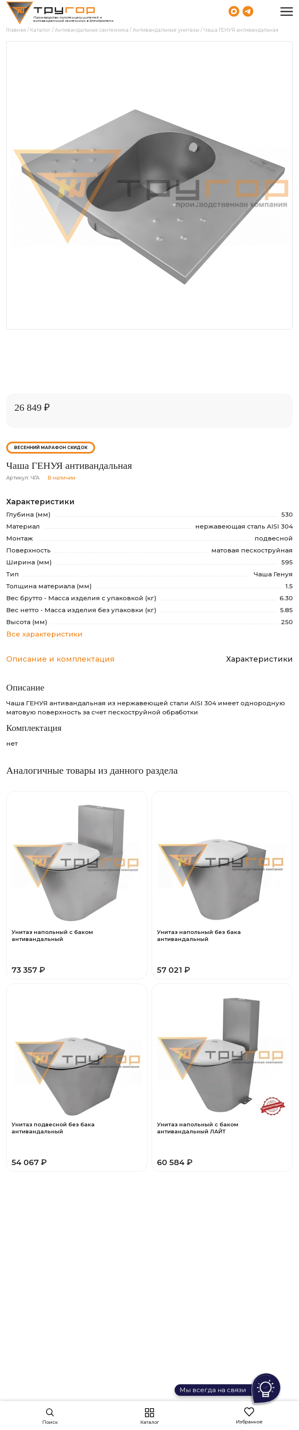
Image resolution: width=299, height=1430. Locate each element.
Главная (16, 30)
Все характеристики (44, 634)
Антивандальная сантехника (91, 30)
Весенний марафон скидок (50, 447)
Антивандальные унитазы (166, 30)
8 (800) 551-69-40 (265, 11)
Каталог (40, 30)
